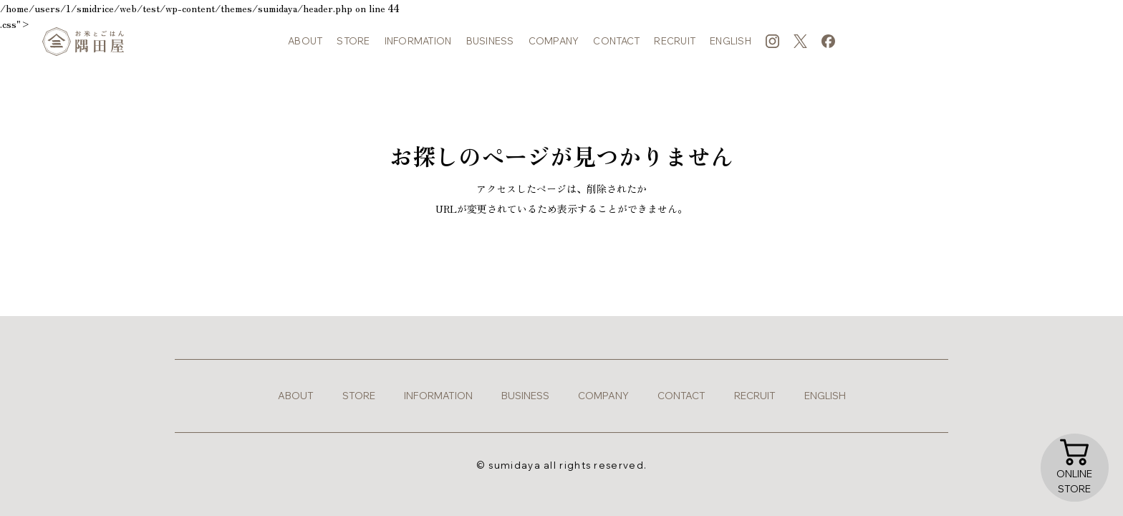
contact (616, 50)
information (418, 50)
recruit (674, 50)
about (305, 50)
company (554, 50)
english (730, 50)
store (353, 50)
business (490, 50)
